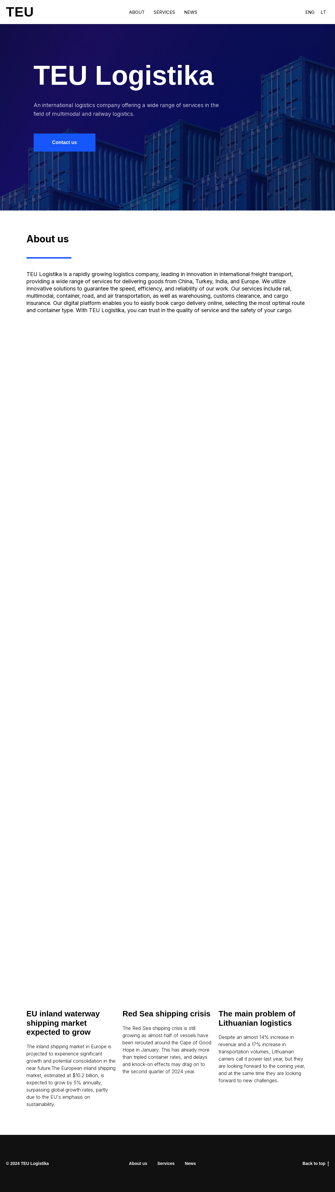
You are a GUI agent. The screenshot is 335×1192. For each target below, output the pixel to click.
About (137, 12)
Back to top (316, 1163)
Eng (310, 12)
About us (138, 1163)
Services (164, 12)
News (190, 12)
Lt (323, 12)
